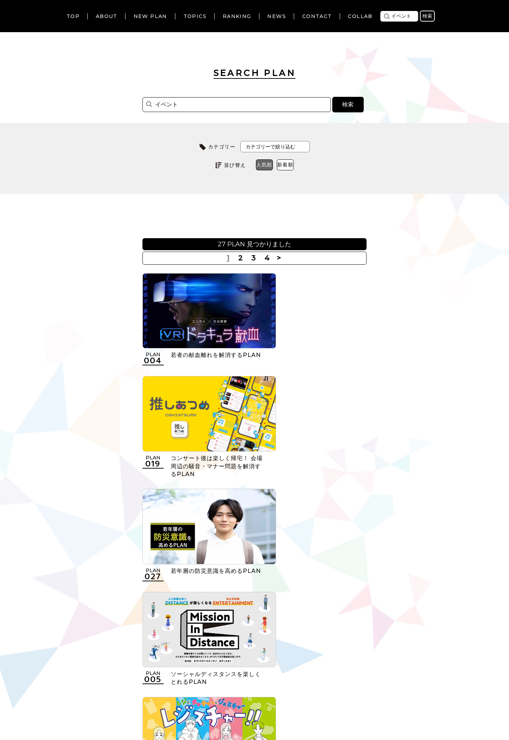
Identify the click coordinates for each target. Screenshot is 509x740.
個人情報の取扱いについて (231, 697)
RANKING (237, 16)
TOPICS (194, 16)
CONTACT (317, 16)
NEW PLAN (150, 16)
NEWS (276, 16)
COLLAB (360, 16)
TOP (73, 16)
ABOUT (106, 16)
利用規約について (164, 697)
